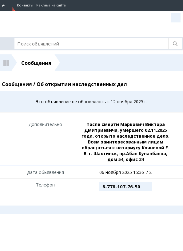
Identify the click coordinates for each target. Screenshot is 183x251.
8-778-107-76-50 (121, 186)
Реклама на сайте (51, 5)
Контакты (25, 5)
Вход (176, 17)
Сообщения (36, 63)
